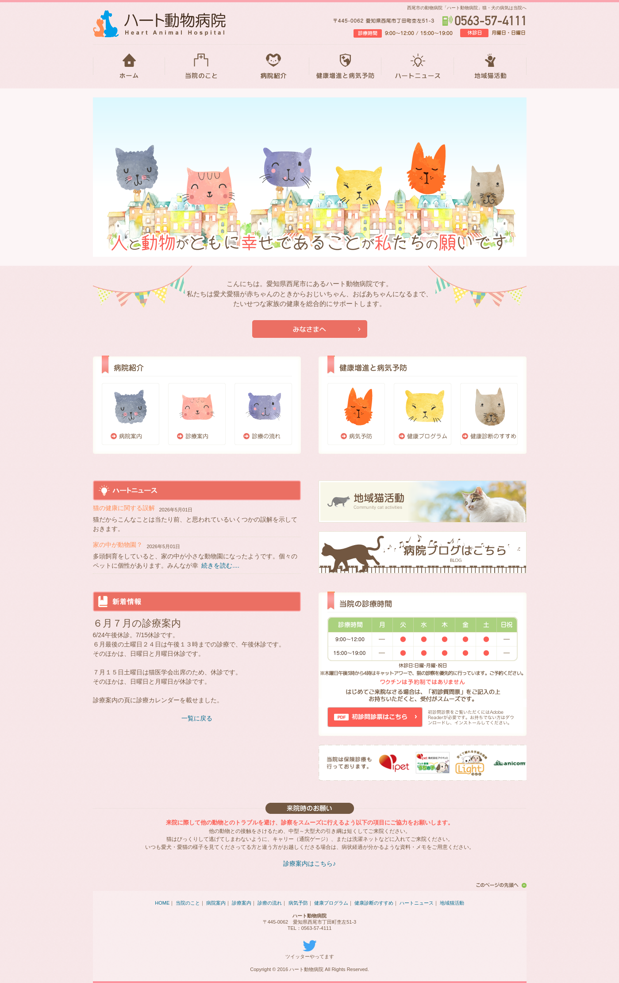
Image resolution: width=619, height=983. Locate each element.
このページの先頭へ (500, 885)
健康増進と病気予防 (345, 66)
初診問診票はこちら (375, 717)
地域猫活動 (490, 66)
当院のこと (201, 66)
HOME (129, 66)
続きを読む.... (220, 565)
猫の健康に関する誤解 (124, 507)
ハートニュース (417, 66)
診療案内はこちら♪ (309, 863)
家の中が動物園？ (117, 544)
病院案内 (130, 414)
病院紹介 (273, 66)
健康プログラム (422, 414)
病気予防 (356, 414)
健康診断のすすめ (489, 414)
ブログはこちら (423, 552)
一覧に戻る (196, 718)
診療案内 (197, 414)
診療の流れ (263, 414)
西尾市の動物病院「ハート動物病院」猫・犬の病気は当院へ (467, 7)
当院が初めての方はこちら (309, 329)
